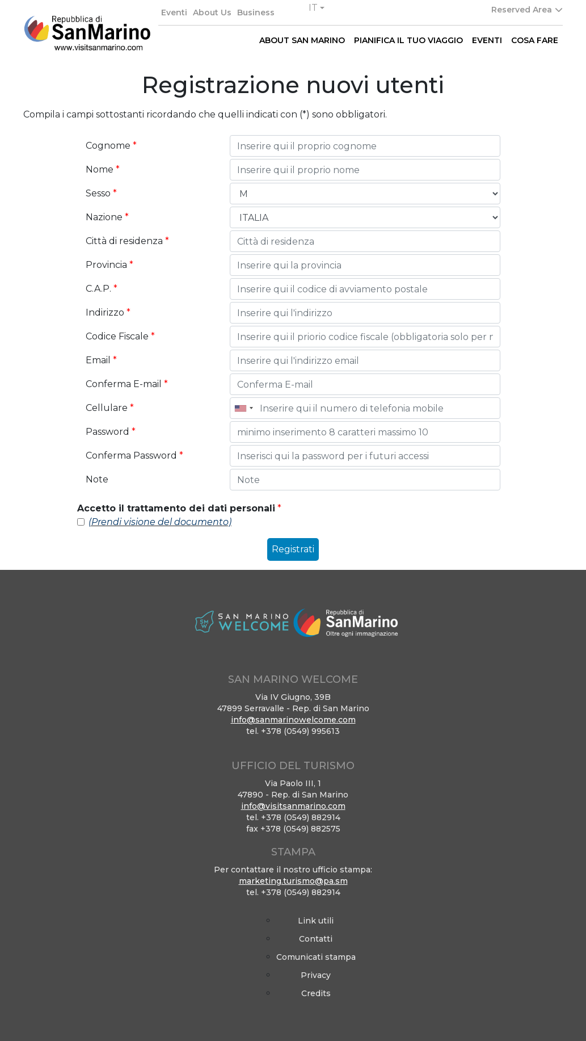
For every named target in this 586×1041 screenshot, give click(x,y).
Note (97, 479)
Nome (103, 169)
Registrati (293, 549)
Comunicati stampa (316, 957)
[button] (316, 8)
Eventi (174, 12)
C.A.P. (101, 288)
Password (111, 431)
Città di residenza (127, 241)
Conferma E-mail (127, 384)
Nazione (107, 217)
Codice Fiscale (120, 336)
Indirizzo (108, 312)
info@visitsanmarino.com (293, 806)
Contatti (315, 939)
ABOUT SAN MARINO (302, 40)
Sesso (101, 193)
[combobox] (243, 408)
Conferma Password (134, 455)
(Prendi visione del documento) (159, 522)
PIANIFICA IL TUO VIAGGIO (408, 40)
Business (256, 12)
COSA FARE (534, 40)
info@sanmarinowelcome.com (293, 720)
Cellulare (110, 407)
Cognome (111, 145)
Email (101, 360)
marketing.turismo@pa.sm (293, 881)
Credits (316, 993)
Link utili (316, 921)
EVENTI (487, 40)
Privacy (316, 975)
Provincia (109, 264)
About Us (212, 12)
